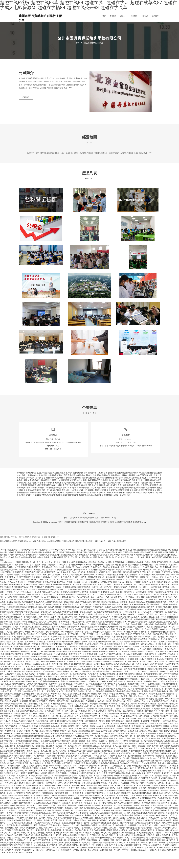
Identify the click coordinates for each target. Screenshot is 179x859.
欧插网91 (82, 776)
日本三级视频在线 (44, 605)
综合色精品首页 (81, 575)
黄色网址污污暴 (143, 771)
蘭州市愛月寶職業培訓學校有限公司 (95, 527)
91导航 (78, 669)
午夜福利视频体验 (37, 818)
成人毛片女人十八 (75, 753)
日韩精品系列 (8, 570)
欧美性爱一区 (170, 716)
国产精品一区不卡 (153, 619)
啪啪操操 (144, 652)
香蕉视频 (69, 803)
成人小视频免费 (92, 689)
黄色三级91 (116, 642)
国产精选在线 (123, 609)
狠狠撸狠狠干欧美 (46, 724)
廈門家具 (124, 485)
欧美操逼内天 (76, 796)
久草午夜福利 (30, 679)
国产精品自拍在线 (142, 748)
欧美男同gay (125, 796)
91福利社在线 (107, 808)
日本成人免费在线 (61, 724)
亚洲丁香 (160, 694)
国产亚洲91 (11, 830)
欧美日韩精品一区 (46, 622)
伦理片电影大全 (170, 637)
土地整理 (60, 485)
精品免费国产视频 (15, 624)
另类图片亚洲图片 (159, 791)
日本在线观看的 (26, 808)
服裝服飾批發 (154, 483)
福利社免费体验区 (90, 756)
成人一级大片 (120, 721)
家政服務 (40, 485)
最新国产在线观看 (78, 746)
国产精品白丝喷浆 (12, 855)
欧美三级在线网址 (88, 642)
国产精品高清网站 (10, 575)
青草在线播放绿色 (144, 602)
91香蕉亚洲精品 (142, 669)
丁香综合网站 (25, 793)
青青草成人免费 (53, 731)
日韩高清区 (44, 585)
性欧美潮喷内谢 (163, 808)
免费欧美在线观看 (168, 753)
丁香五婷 (17, 662)
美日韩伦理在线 (18, 853)
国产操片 (103, 689)
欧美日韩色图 (171, 761)
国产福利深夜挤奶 (81, 840)
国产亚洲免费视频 (153, 845)
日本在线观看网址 (62, 676)
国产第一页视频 (31, 659)
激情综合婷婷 (31, 619)
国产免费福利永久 (36, 768)
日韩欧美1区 (120, 634)
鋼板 (26, 488)
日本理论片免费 (73, 632)
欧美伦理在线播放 (162, 781)
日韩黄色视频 (20, 609)
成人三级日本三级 (80, 674)
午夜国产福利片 (57, 813)
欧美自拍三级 (123, 686)
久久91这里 (61, 567)
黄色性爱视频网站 (22, 818)
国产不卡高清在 (117, 729)
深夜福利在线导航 (147, 649)
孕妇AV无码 (30, 791)
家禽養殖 (69, 483)
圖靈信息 (109, 478)
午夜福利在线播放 (165, 701)
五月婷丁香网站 (81, 729)
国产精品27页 (47, 609)
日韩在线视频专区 (78, 627)
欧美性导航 (43, 592)
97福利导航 (164, 595)
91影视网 (164, 609)
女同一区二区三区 (63, 719)
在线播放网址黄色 (36, 721)
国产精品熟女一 (130, 575)
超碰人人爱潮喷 (91, 637)
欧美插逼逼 (146, 711)
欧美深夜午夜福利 (137, 609)
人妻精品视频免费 (147, 835)
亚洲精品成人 (154, 644)
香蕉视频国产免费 (110, 743)
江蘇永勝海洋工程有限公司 (132, 488)
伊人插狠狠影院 (87, 823)
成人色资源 (67, 644)
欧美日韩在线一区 (18, 619)
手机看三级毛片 (31, 654)
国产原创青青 (27, 803)
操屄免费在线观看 (133, 726)
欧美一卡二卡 (60, 833)
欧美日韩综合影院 (64, 696)
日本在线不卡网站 (115, 637)
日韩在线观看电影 (160, 570)
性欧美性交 (112, 605)
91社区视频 (38, 806)
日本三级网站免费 (169, 577)
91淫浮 (48, 761)
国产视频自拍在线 (33, 632)
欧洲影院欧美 (172, 791)
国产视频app (131, 602)
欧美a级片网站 (149, 761)
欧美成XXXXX (160, 843)
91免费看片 (157, 798)
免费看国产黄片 (155, 726)
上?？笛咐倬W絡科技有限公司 (57, 495)
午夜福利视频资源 (145, 570)
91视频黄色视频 (24, 778)
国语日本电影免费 (121, 756)
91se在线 (162, 830)
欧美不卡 (97, 808)
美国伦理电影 (49, 806)
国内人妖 (174, 657)
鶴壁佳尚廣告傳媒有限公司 (119, 500)
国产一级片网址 (75, 724)
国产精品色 (24, 592)
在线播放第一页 (158, 602)
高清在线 (173, 642)
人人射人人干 (103, 659)
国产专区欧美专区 (109, 585)
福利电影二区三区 (143, 788)
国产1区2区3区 (86, 609)
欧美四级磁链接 (153, 632)
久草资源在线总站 (76, 634)
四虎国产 (51, 751)
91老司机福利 (163, 724)
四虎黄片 (76, 582)
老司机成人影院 (51, 768)
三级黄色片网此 (108, 721)
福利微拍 (37, 848)
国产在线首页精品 (140, 823)
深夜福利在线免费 (140, 644)
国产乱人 (53, 810)
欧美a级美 (155, 689)
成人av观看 (45, 644)
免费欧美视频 (92, 659)
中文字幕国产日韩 (59, 632)
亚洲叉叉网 (66, 808)
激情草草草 (4, 627)
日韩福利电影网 (95, 575)
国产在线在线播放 (145, 654)
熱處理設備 (92, 485)
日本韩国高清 (92, 845)
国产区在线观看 (92, 622)
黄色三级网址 (57, 845)
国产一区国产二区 (142, 647)
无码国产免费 (71, 614)
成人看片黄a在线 (50, 711)
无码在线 (132, 791)
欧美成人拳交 (44, 813)
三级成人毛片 (50, 818)
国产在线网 (35, 602)
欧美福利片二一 (105, 684)
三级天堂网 (87, 786)
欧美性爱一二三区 (74, 773)
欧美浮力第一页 (26, 835)
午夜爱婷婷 (59, 575)
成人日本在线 (145, 607)
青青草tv (98, 850)
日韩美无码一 (50, 791)
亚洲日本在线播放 (158, 771)
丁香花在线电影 (55, 830)
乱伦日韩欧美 (172, 706)
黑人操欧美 (72, 657)
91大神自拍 (154, 582)
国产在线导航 (159, 818)
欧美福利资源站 (26, 706)
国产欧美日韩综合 (46, 823)
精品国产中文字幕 (172, 669)
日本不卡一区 (144, 689)
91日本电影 (11, 781)
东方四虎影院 (118, 843)
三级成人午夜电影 (64, 748)
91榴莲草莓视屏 (40, 835)
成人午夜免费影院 (125, 644)
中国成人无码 (114, 746)
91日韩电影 (157, 736)
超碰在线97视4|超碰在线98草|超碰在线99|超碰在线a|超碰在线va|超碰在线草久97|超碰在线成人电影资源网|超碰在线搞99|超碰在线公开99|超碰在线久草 (59, 546)
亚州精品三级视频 (8, 689)
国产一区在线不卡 (151, 672)
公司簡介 (25, 97)
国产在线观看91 (99, 617)
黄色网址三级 (14, 768)
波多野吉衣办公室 (51, 721)
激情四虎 (40, 791)
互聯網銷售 (145, 480)
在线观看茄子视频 (127, 786)
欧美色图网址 (73, 619)
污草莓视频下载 (114, 838)
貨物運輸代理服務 (153, 478)
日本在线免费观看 (83, 572)
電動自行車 (92, 478)
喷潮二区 (77, 803)
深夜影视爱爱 (150, 731)
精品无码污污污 (108, 575)
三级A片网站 (52, 627)
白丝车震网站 (92, 746)
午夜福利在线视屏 (61, 634)
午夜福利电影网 (130, 850)
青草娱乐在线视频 (119, 622)
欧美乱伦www (76, 652)
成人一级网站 (37, 825)
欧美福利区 (160, 761)
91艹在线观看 (42, 674)
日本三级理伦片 (144, 580)
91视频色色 (152, 855)
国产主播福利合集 (133, 614)
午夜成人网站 (132, 815)
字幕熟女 (88, 820)
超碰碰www (145, 595)
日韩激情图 (36, 793)
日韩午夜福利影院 (75, 736)
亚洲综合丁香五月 (50, 587)
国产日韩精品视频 (125, 783)
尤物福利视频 (68, 845)
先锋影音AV (108, 850)
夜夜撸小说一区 (65, 798)
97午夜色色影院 (67, 637)
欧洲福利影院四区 (63, 806)
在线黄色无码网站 (59, 773)
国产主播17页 (61, 751)
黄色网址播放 (95, 664)
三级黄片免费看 (62, 684)
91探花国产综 (25, 758)
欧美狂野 (135, 840)
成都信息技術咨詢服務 (139, 483)
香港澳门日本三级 (146, 637)
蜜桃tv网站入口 (58, 761)
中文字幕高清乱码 (74, 833)
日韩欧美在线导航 (25, 575)
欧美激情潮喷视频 (105, 714)
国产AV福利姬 (63, 788)
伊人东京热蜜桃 (95, 647)
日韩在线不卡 (119, 654)
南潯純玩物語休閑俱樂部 (91, 500)
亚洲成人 (156, 664)
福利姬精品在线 (118, 776)
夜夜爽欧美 (133, 592)
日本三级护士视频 (34, 729)
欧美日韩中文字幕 (59, 605)
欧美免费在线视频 (138, 657)
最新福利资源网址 (64, 818)
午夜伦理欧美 (106, 662)
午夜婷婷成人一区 (100, 612)
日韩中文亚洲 (54, 726)
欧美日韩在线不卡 (105, 699)
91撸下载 (109, 602)
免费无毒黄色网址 (68, 602)
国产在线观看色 (170, 617)
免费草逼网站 (92, 577)
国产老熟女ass (54, 577)
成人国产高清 (20, 684)
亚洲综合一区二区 (49, 600)
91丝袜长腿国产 (107, 820)
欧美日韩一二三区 (131, 590)
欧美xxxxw (106, 647)
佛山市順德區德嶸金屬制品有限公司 (105, 490)
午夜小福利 (35, 657)
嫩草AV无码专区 (171, 662)
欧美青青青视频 (98, 582)
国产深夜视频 (97, 632)
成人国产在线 (15, 704)
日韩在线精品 (59, 572)
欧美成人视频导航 (117, 798)
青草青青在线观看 (97, 709)
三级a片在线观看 (92, 691)
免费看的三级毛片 (116, 825)
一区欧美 (154, 590)
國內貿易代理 (31, 478)
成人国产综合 (138, 634)
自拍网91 (125, 684)
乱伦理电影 (146, 696)
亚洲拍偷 (15, 642)
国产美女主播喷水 (151, 679)
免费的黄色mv (138, 701)
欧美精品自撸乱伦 (86, 716)
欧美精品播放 (12, 607)
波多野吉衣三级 (137, 691)
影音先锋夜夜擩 (121, 820)
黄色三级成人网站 (33, 667)
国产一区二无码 (69, 662)
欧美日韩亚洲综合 (134, 818)
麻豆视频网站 (27, 704)
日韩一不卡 (95, 704)
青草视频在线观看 (131, 637)
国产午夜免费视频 (154, 778)
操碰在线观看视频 (89, 788)
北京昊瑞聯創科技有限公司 (72, 488)
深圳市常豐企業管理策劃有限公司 (78, 490)
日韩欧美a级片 (147, 719)
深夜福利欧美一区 (93, 662)
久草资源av (118, 714)
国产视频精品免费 (137, 605)
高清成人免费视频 (164, 587)
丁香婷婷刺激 (78, 748)
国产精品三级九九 (100, 838)
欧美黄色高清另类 (89, 567)
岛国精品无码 (127, 642)
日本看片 (154, 647)
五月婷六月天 (130, 639)
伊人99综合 (18, 664)
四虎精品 (165, 840)
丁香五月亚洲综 (38, 649)
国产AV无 (25, 796)
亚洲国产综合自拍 (92, 634)
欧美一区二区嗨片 (113, 619)
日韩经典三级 (51, 788)
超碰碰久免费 (134, 649)
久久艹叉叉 (97, 818)
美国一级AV (101, 796)
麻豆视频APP (88, 783)
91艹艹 (132, 676)
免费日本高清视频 (97, 835)
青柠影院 (110, 845)
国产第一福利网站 (59, 756)
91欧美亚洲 (29, 714)
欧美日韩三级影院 (131, 768)
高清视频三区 (129, 825)
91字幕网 (126, 724)
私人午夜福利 (172, 714)
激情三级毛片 (85, 694)
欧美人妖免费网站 (111, 632)
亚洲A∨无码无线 (13, 669)
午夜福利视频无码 (7, 657)
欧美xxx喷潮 (30, 853)
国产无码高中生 (107, 853)
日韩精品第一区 (65, 679)
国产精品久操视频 (8, 773)
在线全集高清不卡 (72, 761)
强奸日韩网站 (155, 741)
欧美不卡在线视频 (149, 709)
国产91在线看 (68, 734)
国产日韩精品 (95, 585)
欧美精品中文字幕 (104, 736)
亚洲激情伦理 (161, 649)
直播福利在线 (18, 577)
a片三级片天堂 (39, 828)
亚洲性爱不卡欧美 (10, 801)
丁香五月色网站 (78, 696)
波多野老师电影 (157, 810)
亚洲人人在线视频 (132, 843)
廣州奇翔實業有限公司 (137, 493)
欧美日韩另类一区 (75, 850)
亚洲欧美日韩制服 (34, 609)
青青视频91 (92, 674)
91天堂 (125, 617)
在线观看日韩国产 (72, 813)
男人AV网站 (127, 627)
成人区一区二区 (53, 582)
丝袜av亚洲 (75, 806)
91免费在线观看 (14, 681)
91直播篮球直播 (13, 612)
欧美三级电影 (121, 689)
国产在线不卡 (49, 776)
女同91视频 (24, 676)
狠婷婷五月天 (105, 622)
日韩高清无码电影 (138, 845)
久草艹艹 (124, 572)
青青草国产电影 (152, 751)
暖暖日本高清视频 (163, 622)
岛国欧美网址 (62, 570)
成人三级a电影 (107, 719)
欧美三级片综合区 (169, 828)
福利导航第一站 (120, 810)
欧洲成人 (13, 778)
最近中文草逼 (69, 704)
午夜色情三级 (40, 743)
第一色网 (131, 751)
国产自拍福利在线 (111, 786)
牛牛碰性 (153, 642)
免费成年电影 (162, 674)
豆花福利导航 (91, 706)
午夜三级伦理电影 (42, 699)
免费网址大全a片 (13, 597)
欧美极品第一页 (157, 662)
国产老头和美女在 (100, 624)
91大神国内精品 (129, 714)
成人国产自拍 (151, 763)
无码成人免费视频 (119, 736)
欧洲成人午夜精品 (131, 659)
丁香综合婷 (140, 751)
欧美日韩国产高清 (35, 587)
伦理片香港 (79, 637)
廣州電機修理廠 (122, 493)
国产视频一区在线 (148, 622)
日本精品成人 (96, 572)
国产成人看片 (9, 600)
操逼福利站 (73, 776)
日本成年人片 (119, 602)
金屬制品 (33, 485)
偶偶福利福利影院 (77, 706)
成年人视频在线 (18, 786)
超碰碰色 (135, 833)
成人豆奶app (15, 605)
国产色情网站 (135, 719)
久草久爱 (153, 848)
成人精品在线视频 (119, 830)
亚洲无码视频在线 (93, 607)
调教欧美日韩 (50, 654)
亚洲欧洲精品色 (150, 724)
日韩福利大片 (108, 741)
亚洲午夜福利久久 (74, 667)
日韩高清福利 (29, 743)
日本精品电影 (56, 781)
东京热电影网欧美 (131, 729)
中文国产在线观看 (156, 652)
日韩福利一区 (127, 763)
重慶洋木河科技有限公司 (35, 495)
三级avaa (11, 587)
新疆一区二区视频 (66, 607)
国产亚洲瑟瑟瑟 (163, 731)
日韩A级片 (56, 602)
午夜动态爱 (145, 810)
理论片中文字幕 (58, 758)
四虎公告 (66, 763)
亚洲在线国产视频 (100, 771)
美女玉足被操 (5, 793)
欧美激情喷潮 (136, 761)
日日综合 (165, 838)
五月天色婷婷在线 (21, 763)
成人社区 (37, 803)
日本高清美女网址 (109, 739)
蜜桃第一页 (144, 582)
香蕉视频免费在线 (168, 845)
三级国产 (15, 808)
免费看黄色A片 (77, 580)
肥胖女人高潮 (60, 741)
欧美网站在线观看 (166, 647)
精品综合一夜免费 (105, 706)
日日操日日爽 (15, 627)
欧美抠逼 (70, 739)
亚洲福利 (158, 624)
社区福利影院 (119, 582)
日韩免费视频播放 (128, 781)
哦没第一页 (138, 672)
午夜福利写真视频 (31, 622)
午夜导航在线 (125, 813)
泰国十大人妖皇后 (127, 828)
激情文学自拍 (5, 642)
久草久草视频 (12, 858)
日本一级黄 (146, 706)
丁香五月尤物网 (27, 597)
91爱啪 (36, 801)
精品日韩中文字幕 (133, 743)
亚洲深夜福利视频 (32, 652)
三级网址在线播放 (12, 835)
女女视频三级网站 (166, 783)
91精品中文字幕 (83, 602)
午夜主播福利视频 (139, 674)
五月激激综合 (144, 662)
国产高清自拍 (68, 835)
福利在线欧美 (146, 798)
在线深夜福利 (104, 696)
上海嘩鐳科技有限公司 (38, 498)
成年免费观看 (136, 629)
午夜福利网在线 (6, 664)
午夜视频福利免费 (76, 570)
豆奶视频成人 (50, 748)
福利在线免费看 (123, 704)
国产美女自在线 (131, 600)
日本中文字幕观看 (151, 691)
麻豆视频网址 (134, 652)
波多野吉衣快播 (78, 654)
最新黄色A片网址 (80, 679)
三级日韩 (36, 669)
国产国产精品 (107, 614)
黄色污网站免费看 (162, 773)
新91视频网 (156, 577)
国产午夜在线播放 (107, 734)
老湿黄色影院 (25, 798)
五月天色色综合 (151, 783)
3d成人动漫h (129, 669)
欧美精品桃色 (106, 607)
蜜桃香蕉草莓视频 (10, 761)
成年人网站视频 (59, 667)
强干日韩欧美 (95, 840)
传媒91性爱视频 (169, 736)
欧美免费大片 (87, 605)
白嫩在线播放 (114, 788)
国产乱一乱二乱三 (33, 567)
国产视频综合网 (77, 820)
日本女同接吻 (158, 617)
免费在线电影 (106, 751)
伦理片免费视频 (134, 808)
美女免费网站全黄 (48, 746)
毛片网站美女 (8, 609)
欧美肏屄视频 (134, 734)
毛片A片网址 (46, 602)
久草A (74, 818)
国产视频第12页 (96, 828)
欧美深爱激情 (88, 724)
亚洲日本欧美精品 (59, 639)
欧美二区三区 (135, 766)
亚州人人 (115, 647)
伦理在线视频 (15, 674)
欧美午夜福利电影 (61, 783)
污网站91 (157, 684)
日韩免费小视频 (31, 823)
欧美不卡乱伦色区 (150, 830)
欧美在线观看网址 (170, 624)
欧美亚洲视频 (98, 657)
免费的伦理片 (86, 632)
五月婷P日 (174, 724)
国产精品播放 (129, 597)
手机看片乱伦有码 (63, 791)
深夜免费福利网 (161, 820)
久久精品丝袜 (164, 746)
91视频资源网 (19, 567)
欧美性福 (121, 585)
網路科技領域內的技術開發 (124, 480)
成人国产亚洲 (111, 672)
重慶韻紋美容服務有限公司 (98, 495)
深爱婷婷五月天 (28, 580)
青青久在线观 (138, 681)
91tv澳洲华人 (72, 741)
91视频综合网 (115, 577)
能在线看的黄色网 (66, 786)
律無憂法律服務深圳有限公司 (143, 495)
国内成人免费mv (104, 590)
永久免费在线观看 (118, 848)
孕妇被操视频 (10, 649)
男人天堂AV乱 (53, 743)
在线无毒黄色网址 (53, 624)
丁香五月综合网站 (143, 577)
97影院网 (18, 639)
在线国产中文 (19, 701)
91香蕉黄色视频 (31, 786)
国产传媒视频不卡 (82, 815)
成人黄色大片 (17, 743)
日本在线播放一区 (85, 818)
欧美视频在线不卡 (35, 711)
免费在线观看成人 (120, 592)
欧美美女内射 (133, 689)
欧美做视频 (9, 833)
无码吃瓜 (49, 838)
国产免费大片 (86, 612)
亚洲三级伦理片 (90, 748)
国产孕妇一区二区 (168, 619)
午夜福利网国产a (114, 763)
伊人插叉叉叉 (80, 845)
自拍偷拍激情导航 (94, 791)
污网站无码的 (49, 736)
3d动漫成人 (45, 739)
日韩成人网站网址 (139, 855)
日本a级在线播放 (167, 605)
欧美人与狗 (118, 850)
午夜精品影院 (102, 667)
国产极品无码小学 (122, 845)
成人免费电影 (40, 597)
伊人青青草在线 (123, 739)
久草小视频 (72, 622)
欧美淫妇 (44, 691)
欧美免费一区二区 (169, 592)
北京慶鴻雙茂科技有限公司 (104, 493)
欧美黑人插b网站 (58, 848)
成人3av (13, 746)
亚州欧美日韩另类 (48, 652)
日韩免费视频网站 (10, 850)
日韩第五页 (136, 813)
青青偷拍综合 (61, 736)
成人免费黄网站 (143, 741)
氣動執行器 (116, 485)
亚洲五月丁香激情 (54, 647)
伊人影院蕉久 (117, 590)
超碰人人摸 (102, 773)
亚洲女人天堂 (122, 711)
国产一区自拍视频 (49, 696)
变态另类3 (34, 592)
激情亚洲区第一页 (107, 691)
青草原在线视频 (31, 701)
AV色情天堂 (55, 709)
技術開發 (146, 485)
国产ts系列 (63, 850)
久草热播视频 (139, 624)
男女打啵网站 (30, 753)
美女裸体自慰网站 (61, 823)
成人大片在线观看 (32, 783)
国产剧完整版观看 (44, 662)
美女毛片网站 (96, 753)
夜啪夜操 (106, 572)
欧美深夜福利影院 (133, 696)
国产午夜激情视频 (43, 853)
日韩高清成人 (20, 845)
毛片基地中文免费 (132, 595)
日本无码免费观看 (67, 664)
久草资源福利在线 (82, 585)
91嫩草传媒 (11, 815)
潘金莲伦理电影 (167, 664)
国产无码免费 (65, 743)
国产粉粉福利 (100, 806)
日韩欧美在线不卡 (89, 667)
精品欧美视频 (167, 684)
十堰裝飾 (25, 485)
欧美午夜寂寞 (94, 734)
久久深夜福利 (97, 676)
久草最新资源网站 (119, 694)
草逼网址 (81, 622)
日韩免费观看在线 (19, 729)
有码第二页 (88, 808)
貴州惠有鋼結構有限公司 (129, 490)
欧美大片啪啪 (25, 825)
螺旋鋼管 (79, 478)
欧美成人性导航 (122, 734)
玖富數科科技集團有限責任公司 (82, 493)
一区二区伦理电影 (108, 704)
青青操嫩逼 (112, 773)
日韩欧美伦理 (13, 748)
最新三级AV (49, 833)
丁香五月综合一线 (123, 761)
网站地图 (122, 546)
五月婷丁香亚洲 (100, 781)
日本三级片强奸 (161, 681)
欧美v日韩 (95, 694)
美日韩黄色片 (154, 699)
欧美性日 (60, 716)
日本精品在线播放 (31, 590)
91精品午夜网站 (41, 580)
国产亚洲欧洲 (95, 815)
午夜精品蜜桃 (10, 736)
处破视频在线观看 (111, 828)
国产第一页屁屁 (55, 592)
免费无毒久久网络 (17, 585)
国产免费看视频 (94, 739)
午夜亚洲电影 (134, 607)
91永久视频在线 (11, 731)
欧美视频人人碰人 (78, 719)
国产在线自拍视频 (25, 828)
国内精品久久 (114, 701)
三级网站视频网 (108, 815)
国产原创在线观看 (15, 734)
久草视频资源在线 (105, 674)
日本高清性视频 (109, 753)
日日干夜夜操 (12, 828)
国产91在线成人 (18, 667)
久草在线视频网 (18, 791)
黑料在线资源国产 (39, 751)
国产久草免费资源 (144, 791)
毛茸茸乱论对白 (135, 572)
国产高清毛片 (144, 815)
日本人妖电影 (44, 709)
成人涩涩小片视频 (120, 662)
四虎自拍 (29, 848)
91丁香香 (161, 686)
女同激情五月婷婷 (106, 654)
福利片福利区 (144, 592)
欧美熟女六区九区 (85, 711)
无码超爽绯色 (93, 679)
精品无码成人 (21, 600)
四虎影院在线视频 (170, 850)
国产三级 (112, 833)
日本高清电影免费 (99, 761)
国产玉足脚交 (13, 699)
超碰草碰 (137, 587)
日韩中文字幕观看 (156, 669)
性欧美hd (111, 689)
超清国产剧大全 (119, 699)
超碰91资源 (143, 659)
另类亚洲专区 (108, 818)
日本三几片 (29, 614)
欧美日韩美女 (10, 582)
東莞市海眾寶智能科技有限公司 (52, 490)
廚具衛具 (54, 483)
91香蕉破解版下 (133, 848)
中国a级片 (151, 786)
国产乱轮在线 (49, 796)
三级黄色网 (62, 595)
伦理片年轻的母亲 (161, 833)
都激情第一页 (89, 580)
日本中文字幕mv (31, 813)
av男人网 (20, 714)
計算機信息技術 (95, 483)
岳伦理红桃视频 (100, 823)
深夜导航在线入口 (163, 657)
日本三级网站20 (9, 572)
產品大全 (123, 16)
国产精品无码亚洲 (65, 768)
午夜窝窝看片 (12, 776)
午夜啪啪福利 (22, 746)
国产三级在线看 (126, 624)
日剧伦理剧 (40, 855)
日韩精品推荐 (141, 597)
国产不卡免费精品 (167, 699)
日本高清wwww (157, 766)
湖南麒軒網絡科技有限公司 (93, 488)
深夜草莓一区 (134, 617)
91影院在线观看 (73, 612)
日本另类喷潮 (156, 592)
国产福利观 (96, 614)
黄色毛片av (118, 768)
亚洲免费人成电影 (56, 701)
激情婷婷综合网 (162, 835)
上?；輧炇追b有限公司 (78, 495)
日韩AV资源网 (10, 602)
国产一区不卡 (130, 741)
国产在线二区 (46, 756)
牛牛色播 (136, 773)
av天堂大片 (19, 823)
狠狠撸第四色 (139, 763)
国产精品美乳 (50, 716)
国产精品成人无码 (102, 724)
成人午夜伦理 (131, 585)
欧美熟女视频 (133, 664)
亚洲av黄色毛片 (147, 773)
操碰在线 (117, 587)
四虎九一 (30, 830)
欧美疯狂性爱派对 (58, 843)
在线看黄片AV (108, 791)
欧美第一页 (70, 572)
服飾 (152, 485)
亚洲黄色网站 (30, 577)
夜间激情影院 (106, 843)
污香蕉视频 (36, 843)
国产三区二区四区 (147, 667)
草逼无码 (24, 768)
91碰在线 (86, 753)
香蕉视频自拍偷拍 (7, 639)
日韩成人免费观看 (11, 706)
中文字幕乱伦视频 (34, 634)
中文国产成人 (131, 776)
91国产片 (66, 580)
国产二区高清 (21, 773)
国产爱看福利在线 (46, 686)
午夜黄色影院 (58, 803)
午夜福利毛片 (171, 793)
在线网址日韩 (32, 719)
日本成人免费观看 (115, 771)
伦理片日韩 (40, 748)
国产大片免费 (5, 729)
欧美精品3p (43, 701)
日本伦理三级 (74, 823)
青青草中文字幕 (163, 739)
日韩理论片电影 (13, 676)
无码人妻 (56, 681)
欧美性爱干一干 (72, 609)
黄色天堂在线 (66, 582)
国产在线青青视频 (149, 808)
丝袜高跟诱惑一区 (93, 766)
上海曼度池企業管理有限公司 (120, 495)
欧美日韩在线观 (81, 739)
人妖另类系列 (158, 639)
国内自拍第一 (34, 746)
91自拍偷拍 (40, 614)
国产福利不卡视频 (154, 612)
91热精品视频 (144, 590)
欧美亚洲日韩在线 (147, 840)
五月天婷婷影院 (145, 664)
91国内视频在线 (42, 726)
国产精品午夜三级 (70, 781)
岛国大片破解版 (164, 768)
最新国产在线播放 (107, 634)
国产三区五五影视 (159, 711)
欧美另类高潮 (47, 634)
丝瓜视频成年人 (123, 753)
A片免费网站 (127, 587)
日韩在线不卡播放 (14, 843)
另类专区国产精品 (23, 716)
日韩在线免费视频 (71, 694)
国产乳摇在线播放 (39, 815)
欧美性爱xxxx (135, 684)
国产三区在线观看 (31, 734)
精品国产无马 (132, 721)
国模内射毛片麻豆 (63, 820)
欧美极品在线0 (56, 714)
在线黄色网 (152, 674)
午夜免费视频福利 (63, 746)
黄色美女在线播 (160, 629)
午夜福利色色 (131, 570)
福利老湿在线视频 (36, 595)
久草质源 (170, 815)
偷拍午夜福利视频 (64, 590)
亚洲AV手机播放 (116, 793)
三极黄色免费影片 (159, 714)
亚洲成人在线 (72, 672)
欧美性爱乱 (102, 637)
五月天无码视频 (33, 644)
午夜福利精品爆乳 (27, 699)
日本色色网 (107, 592)
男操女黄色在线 (47, 672)
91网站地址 (18, 617)
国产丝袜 (76, 644)
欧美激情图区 (40, 637)
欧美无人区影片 (133, 622)
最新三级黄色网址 (115, 716)
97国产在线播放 (151, 701)
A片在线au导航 (25, 731)
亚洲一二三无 (142, 850)
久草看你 (141, 803)
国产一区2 (82, 659)
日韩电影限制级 (11, 806)
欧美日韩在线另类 (159, 706)
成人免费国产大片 (167, 644)
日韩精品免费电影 (24, 815)
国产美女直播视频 (54, 771)
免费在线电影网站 (117, 726)
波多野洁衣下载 (60, 838)
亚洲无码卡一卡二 (120, 649)
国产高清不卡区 (157, 721)
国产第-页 (39, 820)
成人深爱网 (77, 590)
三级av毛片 (140, 619)
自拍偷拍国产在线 (121, 676)
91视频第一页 (110, 801)
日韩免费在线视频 (39, 582)
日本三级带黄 (92, 830)
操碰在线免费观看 (49, 570)
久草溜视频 (106, 664)
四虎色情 (6, 820)
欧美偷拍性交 (87, 833)
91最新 (41, 590)
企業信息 (144, 16)
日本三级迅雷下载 (167, 704)
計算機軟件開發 (50, 485)
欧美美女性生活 (117, 600)
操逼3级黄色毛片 (96, 597)
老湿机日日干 (151, 768)
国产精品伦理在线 (108, 840)
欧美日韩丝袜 (83, 758)
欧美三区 (169, 602)
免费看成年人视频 (106, 768)
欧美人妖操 (156, 580)
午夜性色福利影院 (32, 739)
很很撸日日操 (60, 672)
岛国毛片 (155, 704)
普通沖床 (36, 480)
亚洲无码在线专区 (7, 684)
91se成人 (113, 644)
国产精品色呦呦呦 (29, 662)
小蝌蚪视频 (93, 729)
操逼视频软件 (107, 639)
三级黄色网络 (66, 629)
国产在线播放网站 (22, 657)
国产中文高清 (102, 778)
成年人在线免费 (28, 771)
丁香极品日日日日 (25, 850)
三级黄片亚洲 (86, 761)
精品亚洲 (60, 766)
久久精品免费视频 (128, 838)
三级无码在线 (25, 629)
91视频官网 (71, 838)
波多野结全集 (124, 632)
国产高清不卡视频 (101, 833)
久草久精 (42, 664)
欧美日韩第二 (173, 575)
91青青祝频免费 (109, 855)
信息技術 (40, 478)
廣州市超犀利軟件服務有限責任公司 (31, 493)
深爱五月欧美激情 (103, 627)
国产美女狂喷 (57, 669)
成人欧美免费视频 (80, 810)
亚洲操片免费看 (50, 595)
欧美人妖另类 (170, 743)
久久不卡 (168, 810)
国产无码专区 (73, 639)
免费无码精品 (68, 729)
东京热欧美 (92, 798)
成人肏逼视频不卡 (53, 808)
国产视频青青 (147, 813)
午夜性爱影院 (6, 632)
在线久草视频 (32, 689)
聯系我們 (134, 16)
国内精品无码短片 (36, 781)
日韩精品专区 (66, 726)
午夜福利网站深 (113, 796)
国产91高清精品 (38, 788)
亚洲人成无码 (16, 820)
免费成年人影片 (21, 595)
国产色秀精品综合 (124, 840)
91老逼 (48, 758)
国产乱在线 (22, 776)
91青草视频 (26, 627)
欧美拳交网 (117, 803)
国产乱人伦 (86, 848)
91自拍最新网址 (89, 736)
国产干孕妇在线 (82, 731)
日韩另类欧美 (6, 654)
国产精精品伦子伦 (52, 855)
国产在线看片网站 (45, 619)
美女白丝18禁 (68, 815)
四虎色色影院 (35, 676)
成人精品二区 (98, 786)
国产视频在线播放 (119, 664)
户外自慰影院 (79, 689)
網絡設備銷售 (125, 478)
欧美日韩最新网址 (69, 801)
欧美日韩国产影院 (33, 672)
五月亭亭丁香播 (44, 845)
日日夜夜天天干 (111, 709)
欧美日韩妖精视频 (19, 644)
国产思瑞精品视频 (44, 753)
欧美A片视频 (44, 734)
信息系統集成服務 (116, 483)
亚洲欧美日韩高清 (90, 726)
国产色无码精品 (116, 659)
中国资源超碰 (120, 815)
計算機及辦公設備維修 (34, 483)
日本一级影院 (159, 572)
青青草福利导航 (89, 796)
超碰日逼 (3, 629)
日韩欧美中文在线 (103, 580)
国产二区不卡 (147, 684)
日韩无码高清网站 (124, 833)
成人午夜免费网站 (120, 679)
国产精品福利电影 (80, 855)
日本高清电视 (99, 619)
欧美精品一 (80, 662)
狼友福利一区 (45, 773)
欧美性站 (47, 681)
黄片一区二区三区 (97, 602)
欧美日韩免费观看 (7, 709)
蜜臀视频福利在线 (39, 629)
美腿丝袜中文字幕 (127, 806)
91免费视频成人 (141, 806)
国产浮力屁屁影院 (149, 743)
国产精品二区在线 (41, 575)
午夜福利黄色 (104, 577)
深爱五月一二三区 (157, 716)
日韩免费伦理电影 (79, 830)
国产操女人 (173, 681)
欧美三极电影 (68, 699)
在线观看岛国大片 (169, 627)
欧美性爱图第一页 (80, 798)
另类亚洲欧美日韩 (47, 741)
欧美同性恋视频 (89, 595)
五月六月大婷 (5, 726)
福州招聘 (107, 485)
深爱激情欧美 (68, 840)
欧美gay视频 (47, 729)
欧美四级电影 (66, 674)
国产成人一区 (103, 798)
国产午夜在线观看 (84, 838)
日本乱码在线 (168, 801)
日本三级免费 (110, 731)
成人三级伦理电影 (106, 652)
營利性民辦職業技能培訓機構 (69, 527)
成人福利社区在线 (39, 798)
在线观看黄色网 (155, 850)
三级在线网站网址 (12, 788)
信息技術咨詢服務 (51, 478)
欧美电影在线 (107, 669)
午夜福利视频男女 (145, 776)
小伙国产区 (19, 679)
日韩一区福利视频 (15, 590)
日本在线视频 (165, 691)
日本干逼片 (46, 848)
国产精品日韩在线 (130, 803)
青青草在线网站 (67, 709)
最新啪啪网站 (81, 686)
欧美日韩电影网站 (118, 696)
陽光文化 (153, 480)
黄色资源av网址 (47, 657)
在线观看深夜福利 (14, 771)
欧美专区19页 (88, 850)
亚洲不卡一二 (97, 592)
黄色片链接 (26, 681)
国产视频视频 (23, 607)
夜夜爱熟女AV (39, 624)
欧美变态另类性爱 (27, 642)
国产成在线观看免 (164, 853)
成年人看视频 (116, 627)
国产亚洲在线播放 (45, 659)
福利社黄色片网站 (151, 746)
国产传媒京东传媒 (70, 771)
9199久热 (163, 634)
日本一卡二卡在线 (49, 793)
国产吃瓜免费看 (134, 711)
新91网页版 (118, 669)
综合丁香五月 (155, 828)
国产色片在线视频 (85, 771)
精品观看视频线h (144, 714)
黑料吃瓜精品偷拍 (161, 796)
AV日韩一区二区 (60, 622)
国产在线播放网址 (12, 711)
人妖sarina (173, 835)
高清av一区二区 (87, 793)
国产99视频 (90, 627)
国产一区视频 (91, 699)
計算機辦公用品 (61, 480)
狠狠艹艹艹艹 (172, 776)
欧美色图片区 (62, 793)
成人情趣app (151, 739)
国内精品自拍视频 (135, 679)
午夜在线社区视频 (38, 838)
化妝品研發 (101, 478)
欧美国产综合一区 (121, 719)
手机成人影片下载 (51, 825)
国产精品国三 (140, 786)
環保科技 (20, 488)
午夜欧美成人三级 (100, 701)
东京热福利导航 (86, 701)
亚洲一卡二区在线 (74, 605)
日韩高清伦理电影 (118, 570)
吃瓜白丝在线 (8, 783)
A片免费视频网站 (165, 803)
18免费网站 (26, 843)
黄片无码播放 (49, 820)
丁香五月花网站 (115, 778)
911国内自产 (32, 845)
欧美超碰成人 (79, 766)
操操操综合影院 (117, 595)
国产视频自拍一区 (95, 686)
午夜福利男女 (94, 587)
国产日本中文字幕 (166, 679)
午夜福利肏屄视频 (48, 778)
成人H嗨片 (38, 850)
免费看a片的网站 (103, 595)
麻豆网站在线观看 (139, 801)
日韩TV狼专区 (82, 647)
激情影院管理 (117, 748)
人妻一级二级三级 (29, 674)
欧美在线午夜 (150, 853)
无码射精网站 (111, 783)
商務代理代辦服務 (75, 480)
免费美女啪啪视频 (144, 838)
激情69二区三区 (171, 654)
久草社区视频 (5, 853)
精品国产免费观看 (73, 848)
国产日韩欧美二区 (30, 639)
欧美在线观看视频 (100, 609)
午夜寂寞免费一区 (109, 766)
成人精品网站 (106, 776)
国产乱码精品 (146, 614)
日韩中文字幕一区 (25, 858)
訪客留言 (155, 16)
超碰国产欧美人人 (63, 652)
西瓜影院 (136, 798)
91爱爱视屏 (153, 806)
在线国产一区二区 (54, 840)
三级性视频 (21, 572)
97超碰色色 (131, 699)
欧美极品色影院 (67, 597)
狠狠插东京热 (66, 855)
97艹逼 (73, 676)
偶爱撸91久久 (130, 758)
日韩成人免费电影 (171, 652)
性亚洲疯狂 (42, 689)
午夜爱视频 (72, 617)
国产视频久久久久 (37, 607)
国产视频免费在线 (95, 681)
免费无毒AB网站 (68, 647)
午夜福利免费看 (136, 686)
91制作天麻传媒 (38, 758)
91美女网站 (21, 689)
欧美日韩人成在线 (122, 629)
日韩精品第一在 (170, 639)
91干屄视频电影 (62, 778)
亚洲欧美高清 (97, 848)
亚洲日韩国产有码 (160, 734)
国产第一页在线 (19, 632)
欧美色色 (127, 674)
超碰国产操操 (85, 853)
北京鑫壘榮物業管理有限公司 (150, 490)
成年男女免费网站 (72, 701)
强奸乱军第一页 (45, 639)
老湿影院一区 (167, 778)
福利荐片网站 (153, 585)
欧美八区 (128, 798)
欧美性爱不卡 (169, 721)
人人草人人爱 (115, 724)
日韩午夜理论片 (100, 605)
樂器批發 (47, 483)
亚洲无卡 (52, 706)
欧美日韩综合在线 (141, 642)
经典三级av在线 (145, 736)
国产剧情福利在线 (116, 667)
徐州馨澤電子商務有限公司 (29, 490)
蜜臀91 (162, 582)
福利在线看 (149, 624)
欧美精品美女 (75, 778)
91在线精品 (69, 766)
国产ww (125, 652)
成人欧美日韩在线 (12, 840)
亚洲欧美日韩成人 (31, 664)
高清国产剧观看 (133, 810)
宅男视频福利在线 (89, 803)
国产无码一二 (45, 801)
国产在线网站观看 (105, 756)
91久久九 (97, 639)
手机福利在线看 (130, 771)
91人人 (142, 768)
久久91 (169, 582)
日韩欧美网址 (76, 743)
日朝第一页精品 (65, 825)
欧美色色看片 (25, 612)
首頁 (104, 16)
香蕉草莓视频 (64, 627)
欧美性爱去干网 (16, 622)
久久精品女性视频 (88, 644)
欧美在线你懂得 (100, 716)
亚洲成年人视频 (23, 602)
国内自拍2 (67, 830)
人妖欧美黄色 (169, 719)
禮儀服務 (51, 480)
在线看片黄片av (105, 830)
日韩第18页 (108, 676)
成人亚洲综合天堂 (142, 828)
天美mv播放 (65, 577)
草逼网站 (132, 756)
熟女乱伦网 (125, 567)
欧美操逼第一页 (138, 731)
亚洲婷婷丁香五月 (34, 684)
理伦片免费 (19, 783)
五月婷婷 (15, 793)
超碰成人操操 (140, 778)
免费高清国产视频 (127, 647)
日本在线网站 (165, 689)
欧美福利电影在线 (17, 686)
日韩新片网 (116, 684)
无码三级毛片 (163, 567)
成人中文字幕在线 (50, 850)
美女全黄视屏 (56, 644)
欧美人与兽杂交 (159, 614)
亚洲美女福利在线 (93, 719)
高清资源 (54, 786)
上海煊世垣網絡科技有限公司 (146, 498)
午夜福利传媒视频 (25, 694)
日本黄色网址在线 (80, 629)
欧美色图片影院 (80, 768)
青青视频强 (142, 585)
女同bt (158, 840)
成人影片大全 (170, 788)
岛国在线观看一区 (95, 855)
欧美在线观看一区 (85, 657)
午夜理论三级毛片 (54, 815)
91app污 (134, 796)
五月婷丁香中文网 (19, 634)
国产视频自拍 (41, 577)
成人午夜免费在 (55, 580)
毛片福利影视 (50, 649)
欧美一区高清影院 (14, 580)
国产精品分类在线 (81, 597)
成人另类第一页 (123, 766)
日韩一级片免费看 (85, 672)
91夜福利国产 (52, 798)
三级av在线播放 (172, 771)
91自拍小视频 (147, 629)
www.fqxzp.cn (52, 527)
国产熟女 (164, 823)
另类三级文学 (154, 823)
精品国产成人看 (62, 776)
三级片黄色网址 (31, 724)
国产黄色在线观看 (75, 756)
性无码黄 (46, 843)
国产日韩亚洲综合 (84, 676)
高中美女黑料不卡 (54, 835)
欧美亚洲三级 (94, 751)
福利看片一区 (104, 729)
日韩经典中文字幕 (148, 694)
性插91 (51, 575)
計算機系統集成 (74, 485)
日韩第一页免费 (91, 654)
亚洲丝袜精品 (47, 572)
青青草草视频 (104, 570)
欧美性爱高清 (33, 773)
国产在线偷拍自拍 (24, 751)
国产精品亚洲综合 (24, 649)
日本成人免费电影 (56, 694)
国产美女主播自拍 (166, 806)
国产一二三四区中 (124, 855)
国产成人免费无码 (138, 632)
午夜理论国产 (167, 612)
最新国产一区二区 (72, 853)
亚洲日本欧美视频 (41, 704)
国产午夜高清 (144, 721)
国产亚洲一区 (125, 701)
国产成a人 (98, 741)
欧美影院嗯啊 (18, 654)
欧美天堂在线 (40, 840)
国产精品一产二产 (167, 632)
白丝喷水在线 (128, 612)
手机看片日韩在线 (172, 694)
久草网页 (140, 781)
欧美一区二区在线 (89, 773)
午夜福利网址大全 (135, 830)
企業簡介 (113, 16)
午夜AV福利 (167, 825)
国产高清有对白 (102, 644)
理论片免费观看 (53, 637)
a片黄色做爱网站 (53, 597)
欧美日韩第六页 (85, 624)
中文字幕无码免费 (104, 803)
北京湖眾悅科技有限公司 (95, 498)
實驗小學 (157, 485)
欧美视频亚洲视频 (64, 600)
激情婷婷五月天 (31, 686)
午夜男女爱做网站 (41, 694)
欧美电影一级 (120, 818)
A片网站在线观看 (128, 619)
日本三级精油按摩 (17, 756)
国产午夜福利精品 (125, 672)
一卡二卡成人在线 (160, 575)
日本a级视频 (8, 617)
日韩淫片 (111, 761)
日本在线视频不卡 (152, 634)
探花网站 (87, 743)
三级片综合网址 (151, 567)
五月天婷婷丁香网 (63, 796)
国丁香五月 (117, 681)
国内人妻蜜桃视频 (31, 709)
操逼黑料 (167, 766)
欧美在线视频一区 (114, 617)
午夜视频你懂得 (150, 686)
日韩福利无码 (68, 714)
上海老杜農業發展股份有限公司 (57, 493)
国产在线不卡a (99, 672)
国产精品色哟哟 (63, 706)
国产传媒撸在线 (48, 676)
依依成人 (11, 716)
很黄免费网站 (102, 788)
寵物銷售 (85, 483)
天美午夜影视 (44, 786)
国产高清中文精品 (60, 619)
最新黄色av (65, 624)
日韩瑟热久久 (123, 605)
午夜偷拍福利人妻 (125, 773)
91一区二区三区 (85, 639)
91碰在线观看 (62, 649)
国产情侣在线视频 (158, 758)
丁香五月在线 (141, 676)
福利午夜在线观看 (53, 828)
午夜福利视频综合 (31, 617)
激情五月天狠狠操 (39, 731)
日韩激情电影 (151, 803)
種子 (130, 485)
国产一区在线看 (121, 791)
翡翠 (66, 485)
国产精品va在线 (119, 706)
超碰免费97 (28, 624)
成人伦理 (165, 580)
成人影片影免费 (13, 798)
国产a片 (47, 781)
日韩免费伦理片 (34, 696)
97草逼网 (23, 711)
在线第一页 (144, 848)
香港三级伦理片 (34, 600)
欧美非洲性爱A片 (22, 570)
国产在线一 (127, 681)
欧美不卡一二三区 (162, 667)
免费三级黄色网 (132, 582)
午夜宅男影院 (66, 681)
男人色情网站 (119, 614)
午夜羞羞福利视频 (65, 810)
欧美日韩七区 (154, 659)
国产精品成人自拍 (86, 781)
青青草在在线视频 (147, 843)
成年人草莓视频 (75, 783)
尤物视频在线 (50, 590)
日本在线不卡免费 (78, 577)
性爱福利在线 (19, 739)
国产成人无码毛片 (40, 706)
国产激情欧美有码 (78, 763)
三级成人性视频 (51, 607)
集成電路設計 (71, 478)
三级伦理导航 (28, 820)
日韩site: (19, 709)
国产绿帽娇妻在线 (166, 597)
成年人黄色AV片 (32, 585)
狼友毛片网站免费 (10, 694)
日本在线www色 (42, 810)
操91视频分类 (108, 629)
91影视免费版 (13, 810)
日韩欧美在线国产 (145, 600)
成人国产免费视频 (113, 567)
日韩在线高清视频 (93, 763)
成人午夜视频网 (134, 694)
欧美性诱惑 (60, 614)
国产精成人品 (146, 734)
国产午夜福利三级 (25, 806)
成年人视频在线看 (79, 681)
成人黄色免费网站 (110, 686)
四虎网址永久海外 (17, 753)
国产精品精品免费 (79, 600)
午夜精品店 (150, 657)
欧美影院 (120, 758)
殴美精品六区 (163, 642)
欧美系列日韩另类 (42, 642)
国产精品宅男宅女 (140, 627)
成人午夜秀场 (37, 612)
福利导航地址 (26, 669)
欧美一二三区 (67, 691)
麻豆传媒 (109, 582)
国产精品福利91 (128, 577)
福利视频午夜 (124, 657)
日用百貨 (134, 478)
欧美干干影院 (74, 793)
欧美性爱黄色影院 (75, 595)
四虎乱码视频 (149, 820)
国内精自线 (164, 676)
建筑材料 (84, 485)
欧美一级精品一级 (27, 637)
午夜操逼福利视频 (68, 731)
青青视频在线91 (165, 748)
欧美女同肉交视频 (27, 810)
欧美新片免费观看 (24, 736)
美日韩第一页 (95, 721)
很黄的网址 (112, 609)
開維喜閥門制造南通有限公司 (70, 500)
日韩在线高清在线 (170, 726)
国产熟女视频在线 (166, 585)
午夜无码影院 (5, 743)
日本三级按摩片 (164, 763)
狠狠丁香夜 (149, 781)
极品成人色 (144, 729)
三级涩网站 (9, 679)
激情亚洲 (119, 597)
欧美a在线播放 (39, 808)
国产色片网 (127, 823)
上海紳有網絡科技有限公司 (57, 498)
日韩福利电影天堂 (86, 741)
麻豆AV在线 (5, 619)
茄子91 (41, 654)
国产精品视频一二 (152, 605)
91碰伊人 (42, 719)
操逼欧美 (97, 669)
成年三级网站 (6, 577)
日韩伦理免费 (97, 743)
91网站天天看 (59, 609)
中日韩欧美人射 (35, 763)
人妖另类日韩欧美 (82, 835)
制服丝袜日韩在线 (58, 642)
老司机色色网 (54, 674)
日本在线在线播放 (161, 813)
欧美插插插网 (25, 788)
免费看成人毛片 (104, 748)
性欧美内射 (50, 614)
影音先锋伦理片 (14, 796)
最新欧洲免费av (13, 825)
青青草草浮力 (56, 699)
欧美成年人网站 (37, 716)
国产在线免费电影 (27, 840)
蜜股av (154, 788)
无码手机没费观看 (90, 652)
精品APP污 (53, 689)
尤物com (122, 743)
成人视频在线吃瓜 (66, 721)
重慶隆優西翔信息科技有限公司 (47, 500)
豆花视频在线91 (159, 776)
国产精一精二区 (92, 696)
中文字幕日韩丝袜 (137, 853)
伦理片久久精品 (55, 691)
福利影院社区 (8, 823)
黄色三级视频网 (160, 600)
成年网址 (162, 848)
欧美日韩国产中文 (16, 659)
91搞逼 (164, 729)
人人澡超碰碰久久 (124, 801)
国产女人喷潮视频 (82, 721)
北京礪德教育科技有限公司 (38, 488)
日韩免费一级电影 (146, 793)
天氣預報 (105, 500)
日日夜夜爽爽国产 (24, 582)
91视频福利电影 (165, 672)
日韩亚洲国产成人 (144, 575)
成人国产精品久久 (59, 753)
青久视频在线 (79, 699)
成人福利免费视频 (120, 607)
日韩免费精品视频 (135, 820)
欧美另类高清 (110, 711)
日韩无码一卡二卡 (73, 642)
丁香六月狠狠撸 (106, 649)
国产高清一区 (161, 786)
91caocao (96, 853)
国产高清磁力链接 (51, 612)
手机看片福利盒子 (130, 580)
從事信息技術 (137, 485)
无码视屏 (167, 798)
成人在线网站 (47, 803)
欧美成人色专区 (18, 726)
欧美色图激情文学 (88, 778)
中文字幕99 (92, 600)
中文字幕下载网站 (82, 828)
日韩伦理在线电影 (104, 642)
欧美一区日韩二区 (115, 823)
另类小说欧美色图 (167, 751)
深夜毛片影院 (159, 793)
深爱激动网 (115, 572)
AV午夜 (104, 763)
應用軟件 (100, 485)
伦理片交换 (57, 763)
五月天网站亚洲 (155, 627)
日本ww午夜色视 (84, 614)
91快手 (68, 843)
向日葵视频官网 (93, 776)
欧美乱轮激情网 (36, 796)
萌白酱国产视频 (111, 657)
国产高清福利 (131, 654)
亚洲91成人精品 (36, 833)
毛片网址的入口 (56, 585)
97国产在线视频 (48, 684)
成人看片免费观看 (63, 654)
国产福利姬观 (153, 597)
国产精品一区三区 (112, 813)
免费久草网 (14, 592)
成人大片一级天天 (18, 672)
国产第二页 (72, 751)
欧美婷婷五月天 (172, 686)
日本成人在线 (135, 704)
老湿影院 (144, 726)
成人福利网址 (168, 696)
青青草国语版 (19, 652)
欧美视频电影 (30, 647)
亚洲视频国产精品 (165, 855)
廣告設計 (142, 478)
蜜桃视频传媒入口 (169, 741)
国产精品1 (155, 595)
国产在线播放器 (94, 810)
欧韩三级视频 (92, 768)
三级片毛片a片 (56, 734)
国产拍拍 (62, 612)
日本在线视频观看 (101, 793)
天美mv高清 (133, 662)
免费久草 (4, 659)
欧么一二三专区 (137, 724)
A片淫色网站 (98, 711)
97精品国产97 (46, 667)
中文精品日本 (6, 696)
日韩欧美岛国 (36, 766)
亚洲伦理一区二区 (7, 838)
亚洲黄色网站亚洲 (35, 776)
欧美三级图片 (68, 585)
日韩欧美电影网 (137, 567)
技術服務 (29, 480)
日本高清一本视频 (80, 587)
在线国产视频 (59, 686)
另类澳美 (78, 786)
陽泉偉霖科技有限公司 (77, 498)
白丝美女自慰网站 (12, 637)
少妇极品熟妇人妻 (17, 848)
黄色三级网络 (75, 788)
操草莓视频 (41, 647)
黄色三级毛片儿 (143, 758)
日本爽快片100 (128, 778)
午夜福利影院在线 (27, 855)
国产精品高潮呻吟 (115, 612)
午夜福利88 (119, 741)
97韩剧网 (124, 746)
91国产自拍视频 (60, 657)
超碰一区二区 (173, 649)
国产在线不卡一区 (49, 567)
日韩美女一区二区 (32, 756)
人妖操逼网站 (136, 709)
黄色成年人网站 (109, 758)
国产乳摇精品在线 (17, 614)
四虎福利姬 (103, 746)
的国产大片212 (155, 825)
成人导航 (3, 796)
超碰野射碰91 (105, 694)
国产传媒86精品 (6, 763)
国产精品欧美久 (107, 587)
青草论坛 (119, 575)
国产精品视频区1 (165, 590)
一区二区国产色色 (20, 696)
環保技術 (127, 483)
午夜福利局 (57, 662)
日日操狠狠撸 (22, 781)
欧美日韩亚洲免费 (152, 609)
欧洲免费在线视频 (158, 815)
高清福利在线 (92, 714)
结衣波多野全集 (121, 835)
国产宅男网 (22, 691)
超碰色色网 (4, 778)
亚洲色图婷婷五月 (7, 595)
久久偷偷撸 (156, 838)
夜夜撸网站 (107, 681)
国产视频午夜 (173, 629)
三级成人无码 (119, 639)
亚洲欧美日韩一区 (152, 753)
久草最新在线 (113, 624)
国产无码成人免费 (120, 751)
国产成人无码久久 (39, 627)
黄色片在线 (149, 681)
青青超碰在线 (83, 801)
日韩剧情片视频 (38, 761)
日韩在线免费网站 (159, 607)
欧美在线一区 (21, 587)
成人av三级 (99, 813)
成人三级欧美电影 (60, 617)
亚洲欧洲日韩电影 (91, 570)
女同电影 (13, 691)
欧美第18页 (153, 756)
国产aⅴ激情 (118, 674)
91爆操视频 (56, 801)
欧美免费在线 (71, 758)
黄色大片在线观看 (82, 664)
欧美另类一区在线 (90, 590)
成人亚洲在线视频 (92, 649)
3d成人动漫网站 (129, 716)
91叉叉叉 (51, 719)
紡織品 (138, 480)
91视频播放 (109, 835)
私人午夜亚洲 (10, 714)
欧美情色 (106, 848)
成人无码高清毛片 (122, 691)
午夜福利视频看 (24, 761)
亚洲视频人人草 (14, 803)
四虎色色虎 (77, 726)
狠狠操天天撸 (109, 597)
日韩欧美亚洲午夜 (34, 572)
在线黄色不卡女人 (138, 739)
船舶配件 (61, 478)
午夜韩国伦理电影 (70, 592)
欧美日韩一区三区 (21, 721)
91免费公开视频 (86, 619)
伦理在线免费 (103, 726)
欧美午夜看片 (37, 681)
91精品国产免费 (96, 758)
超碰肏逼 (73, 711)
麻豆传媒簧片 (107, 810)
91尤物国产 (92, 825)
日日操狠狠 (70, 686)
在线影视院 (46, 632)
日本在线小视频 (81, 734)
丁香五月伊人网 (45, 617)
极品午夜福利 (156, 696)
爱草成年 (10, 818)
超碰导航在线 (40, 771)
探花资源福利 (158, 654)
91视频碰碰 (30, 726)
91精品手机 (103, 825)
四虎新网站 (69, 575)
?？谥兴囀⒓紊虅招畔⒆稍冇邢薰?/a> (120, 498)
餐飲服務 (110, 480)
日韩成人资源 (146, 617)
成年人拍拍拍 (10, 751)
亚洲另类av (5, 672)
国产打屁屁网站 (49, 766)
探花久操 (74, 624)
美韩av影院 (11, 741)
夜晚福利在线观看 (79, 791)
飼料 (85, 478)
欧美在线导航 (35, 570)
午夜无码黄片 (13, 629)
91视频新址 (57, 729)
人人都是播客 (148, 572)
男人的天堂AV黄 (120, 808)
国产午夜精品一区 (22, 838)
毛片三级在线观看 (144, 639)
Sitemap (143, 527)
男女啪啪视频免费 (60, 659)
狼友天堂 (3, 716)
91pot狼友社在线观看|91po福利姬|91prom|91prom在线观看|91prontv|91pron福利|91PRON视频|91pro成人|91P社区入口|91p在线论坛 (52, 555)
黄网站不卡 (9, 845)
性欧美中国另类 (165, 756)
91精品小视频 (116, 580)
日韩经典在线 (153, 676)
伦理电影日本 (5, 644)
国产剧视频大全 (76, 684)
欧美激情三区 (163, 709)
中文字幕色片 (63, 711)
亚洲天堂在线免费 (124, 731)
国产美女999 (86, 582)
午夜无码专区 (134, 835)
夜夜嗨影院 (146, 704)
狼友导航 (96, 820)
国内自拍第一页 (43, 679)
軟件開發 (105, 483)
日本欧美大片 (142, 699)
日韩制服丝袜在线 (154, 801)
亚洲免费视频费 (6, 652)
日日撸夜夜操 (124, 709)
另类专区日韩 (13, 758)
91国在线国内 (33, 741)
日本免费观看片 (53, 629)
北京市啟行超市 (55, 488)
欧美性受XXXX (53, 664)
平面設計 (116, 478)
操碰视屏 (117, 652)
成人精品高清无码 (56, 704)
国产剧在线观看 (113, 781)
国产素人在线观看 (168, 659)
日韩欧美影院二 (84, 592)
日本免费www (12, 766)
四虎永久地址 (133, 736)
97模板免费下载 (103, 600)
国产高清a (146, 766)
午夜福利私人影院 (97, 731)
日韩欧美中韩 (79, 607)
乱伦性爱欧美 (140, 612)
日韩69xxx (54, 679)
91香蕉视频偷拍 (146, 833)
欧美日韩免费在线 (22, 833)
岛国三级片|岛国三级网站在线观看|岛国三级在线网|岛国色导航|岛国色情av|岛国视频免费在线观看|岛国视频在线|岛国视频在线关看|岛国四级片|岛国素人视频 (113, 557)
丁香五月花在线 (113, 806)
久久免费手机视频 (74, 567)
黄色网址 (101, 567)
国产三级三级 (87, 669)
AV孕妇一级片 (37, 736)
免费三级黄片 (68, 669)
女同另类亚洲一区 (136, 746)
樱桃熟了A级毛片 (149, 587)
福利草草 (154, 748)
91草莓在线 (47, 763)
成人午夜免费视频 (131, 667)
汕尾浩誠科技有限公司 (113, 488)
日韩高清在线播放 (95, 629)
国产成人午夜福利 (28, 605)
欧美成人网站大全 (25, 801)
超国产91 (160, 743)
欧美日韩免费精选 (90, 684)
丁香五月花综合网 (85, 617)
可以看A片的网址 (17, 647)
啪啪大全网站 (79, 691)
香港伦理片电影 (18, 724)
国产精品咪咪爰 (106, 679)
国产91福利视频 (71, 716)
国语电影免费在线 (66, 689)
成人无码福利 (99, 783)
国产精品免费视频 (65, 587)
